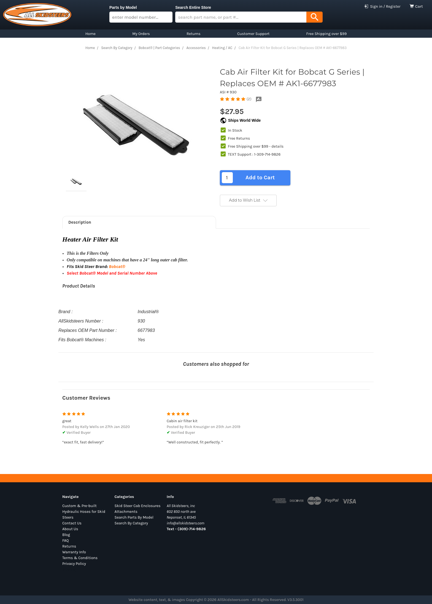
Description (79, 222)
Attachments (126, 511)
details (277, 146)
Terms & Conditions (80, 558)
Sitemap (69, 569)
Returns (69, 546)
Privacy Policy (74, 563)
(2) (249, 99)
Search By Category (131, 523)
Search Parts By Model (134, 517)
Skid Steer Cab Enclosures (138, 505)
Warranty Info (74, 552)
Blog (66, 534)
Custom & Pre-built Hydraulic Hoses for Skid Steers (83, 511)
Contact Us (72, 523)
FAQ (65, 540)
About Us (70, 529)
